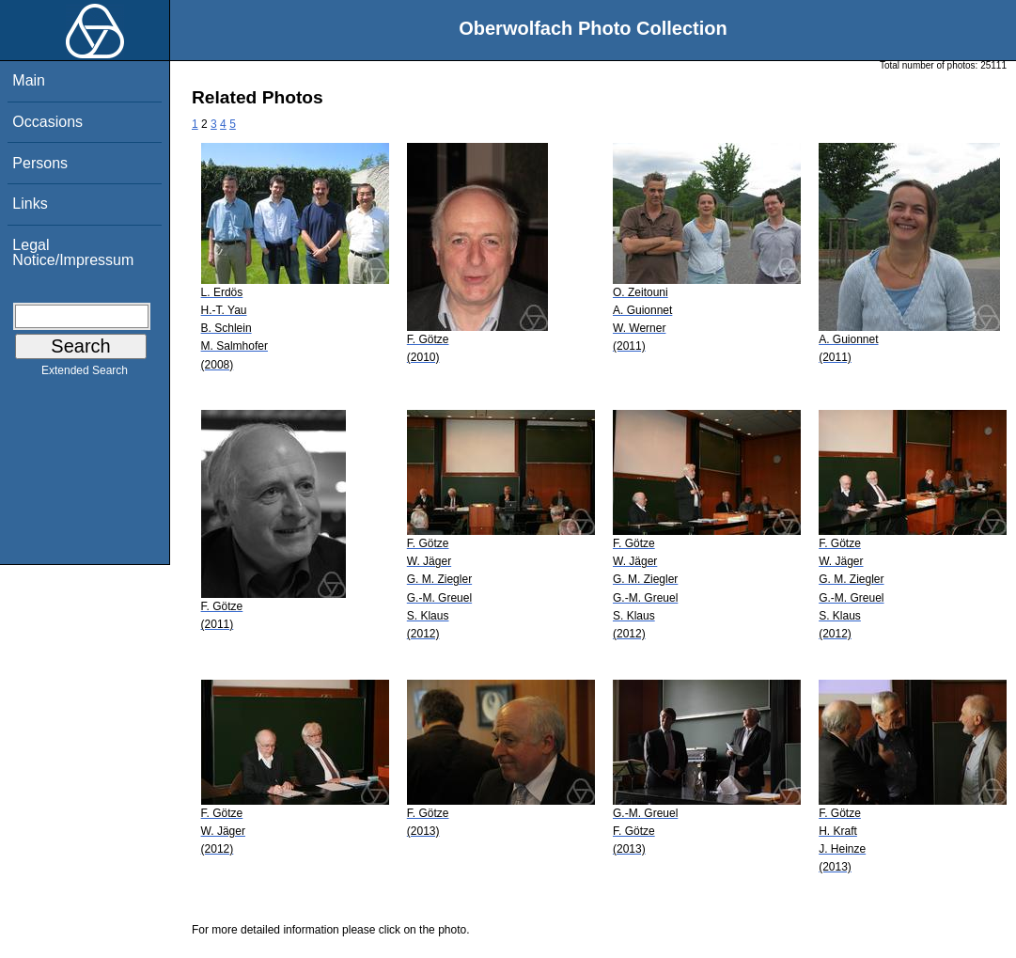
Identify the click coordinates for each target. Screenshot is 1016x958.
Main (28, 80)
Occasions (47, 122)
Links (29, 204)
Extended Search (84, 374)
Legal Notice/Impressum (72, 252)
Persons (40, 163)
